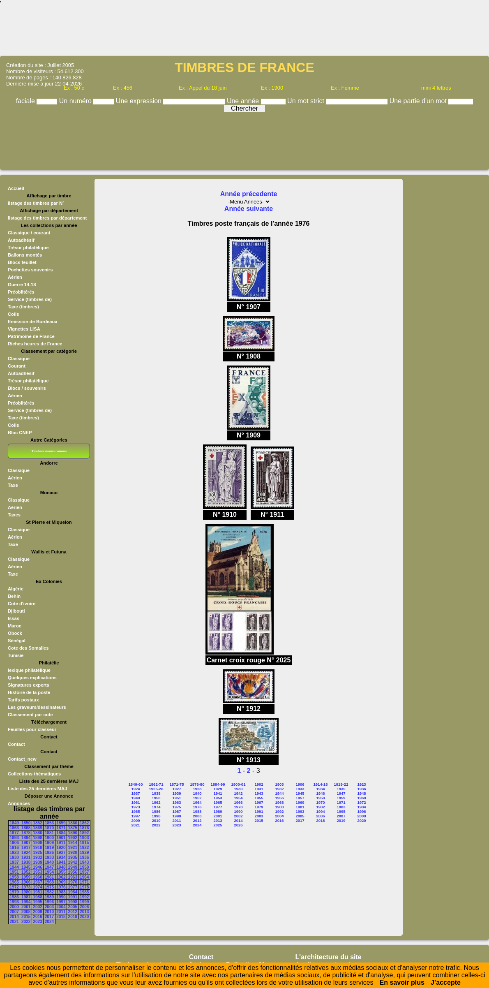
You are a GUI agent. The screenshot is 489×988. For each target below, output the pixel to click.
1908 (37, 842)
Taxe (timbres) (23, 306)
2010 (49, 911)
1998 (72, 902)
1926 (49, 852)
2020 (84, 916)
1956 (72, 872)
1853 (49, 823)
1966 (25, 882)
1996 (49, 902)
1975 (49, 887)
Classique (19, 358)
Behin (14, 596)
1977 (72, 887)
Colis (13, 314)
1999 (84, 902)
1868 (25, 828)
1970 (72, 882)
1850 (25, 823)
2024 (49, 921)
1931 (25, 857)
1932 (37, 857)
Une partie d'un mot (419, 100)
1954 (49, 872)
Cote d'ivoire (21, 603)
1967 (37, 882)
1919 (49, 847)
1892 (84, 833)
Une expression (140, 100)
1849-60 (136, 784)
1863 (14, 828)
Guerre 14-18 (22, 284)
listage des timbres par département (47, 217)
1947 (49, 867)
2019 (72, 916)
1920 (60, 847)
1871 (60, 828)
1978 (84, 887)
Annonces (19, 803)
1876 (84, 828)
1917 (25, 847)
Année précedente (248, 193)
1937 (14, 862)
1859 (60, 823)
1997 (60, 902)
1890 (72, 833)
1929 (84, 852)
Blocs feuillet (22, 262)
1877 (14, 833)
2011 (60, 911)
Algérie (15, 588)
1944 (14, 867)
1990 (60, 897)
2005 (72, 907)
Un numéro (76, 100)
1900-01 (238, 784)
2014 (14, 916)
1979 (14, 892)
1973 (25, 887)
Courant (16, 365)
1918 (37, 847)
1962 (60, 877)
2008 (25, 911)
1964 (84, 877)
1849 (14, 823)
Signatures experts (28, 685)
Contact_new (22, 759)
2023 (37, 921)
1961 (49, 877)
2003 (49, 907)
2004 (60, 907)
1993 (14, 902)
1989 (49, 897)
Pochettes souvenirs (30, 269)
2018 (60, 916)
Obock (15, 633)
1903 (84, 837)
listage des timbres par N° (36, 203)
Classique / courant (29, 232)
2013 (84, 911)
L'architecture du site (328, 956)
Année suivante (248, 208)
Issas (13, 618)
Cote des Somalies (28, 648)
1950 (84, 867)
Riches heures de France (35, 343)
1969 (60, 882)
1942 (72, 862)
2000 (14, 907)
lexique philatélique (29, 670)
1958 (14, 877)
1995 (37, 902)
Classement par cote (30, 714)
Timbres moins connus (49, 451)
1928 (72, 852)
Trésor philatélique (28, 247)
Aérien (15, 277)
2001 (25, 907)
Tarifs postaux (23, 699)
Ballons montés (25, 254)
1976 (60, 887)
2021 (14, 921)
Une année (244, 100)
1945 (25, 867)
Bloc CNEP (20, 432)
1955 (60, 872)
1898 (37, 837)
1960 (37, 877)
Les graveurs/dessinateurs (37, 707)
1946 (37, 867)
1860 (72, 823)
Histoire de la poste (29, 692)
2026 (238, 825)
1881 (49, 833)
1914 (72, 842)
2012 (72, 911)
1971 (84, 882)
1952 (25, 872)
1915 (84, 842)
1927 (60, 852)
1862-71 (156, 784)
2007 (14, 911)
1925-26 (156, 789)
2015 (25, 916)
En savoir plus (402, 982)
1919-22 (341, 784)
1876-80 (197, 784)
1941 (60, 862)
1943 (84, 862)
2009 (37, 911)
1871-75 (177, 784)
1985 (84, 892)
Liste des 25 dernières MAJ (37, 788)
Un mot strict (306, 100)
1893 (14, 837)
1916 (14, 847)
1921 (72, 847)
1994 (25, 902)
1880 (37, 833)
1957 (84, 872)
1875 (72, 828)
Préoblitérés (21, 291)
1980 (25, 892)
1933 (49, 857)
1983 (60, 892)
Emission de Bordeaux (33, 321)
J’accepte (446, 982)
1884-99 (218, 784)
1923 (14, 852)
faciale (26, 100)
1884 (60, 833)
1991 (72, 897)
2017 (49, 916)
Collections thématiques (34, 773)
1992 (84, 897)
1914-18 (321, 784)
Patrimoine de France (31, 336)
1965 (14, 882)
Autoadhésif (21, 240)
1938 (25, 862)
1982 (49, 892)
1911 (60, 842)
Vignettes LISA (24, 328)
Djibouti (16, 611)
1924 (25, 852)
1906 (14, 842)
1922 (84, 847)
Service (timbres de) (30, 299)
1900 (49, 837)
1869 (37, 828)
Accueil (16, 188)
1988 (37, 897)
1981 (37, 892)
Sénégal (16, 640)
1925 (37, 852)
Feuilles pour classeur (32, 729)
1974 (37, 887)
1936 (84, 857)
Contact (16, 744)
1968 (49, 882)
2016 (37, 916)
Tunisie (15, 655)
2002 (37, 907)
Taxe (13, 485)
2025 (217, 825)
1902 (72, 837)
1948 (60, 867)
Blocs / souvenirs (27, 388)
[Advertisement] (244, 30)
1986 (14, 897)
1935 (72, 857)
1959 (25, 877)
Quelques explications (32, 677)
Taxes (14, 514)
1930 (14, 857)
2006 (84, 907)
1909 (49, 842)
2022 (25, 921)
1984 (72, 892)
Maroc (14, 625)
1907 (25, 842)
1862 (84, 823)
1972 (14, 887)
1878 (25, 833)
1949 (72, 867)
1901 (60, 837)
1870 (49, 828)
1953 (37, 872)
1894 (25, 837)
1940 (49, 862)
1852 (37, 823)
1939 (37, 862)
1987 (25, 897)
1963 (72, 877)
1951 (14, 872)
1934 (60, 857)
